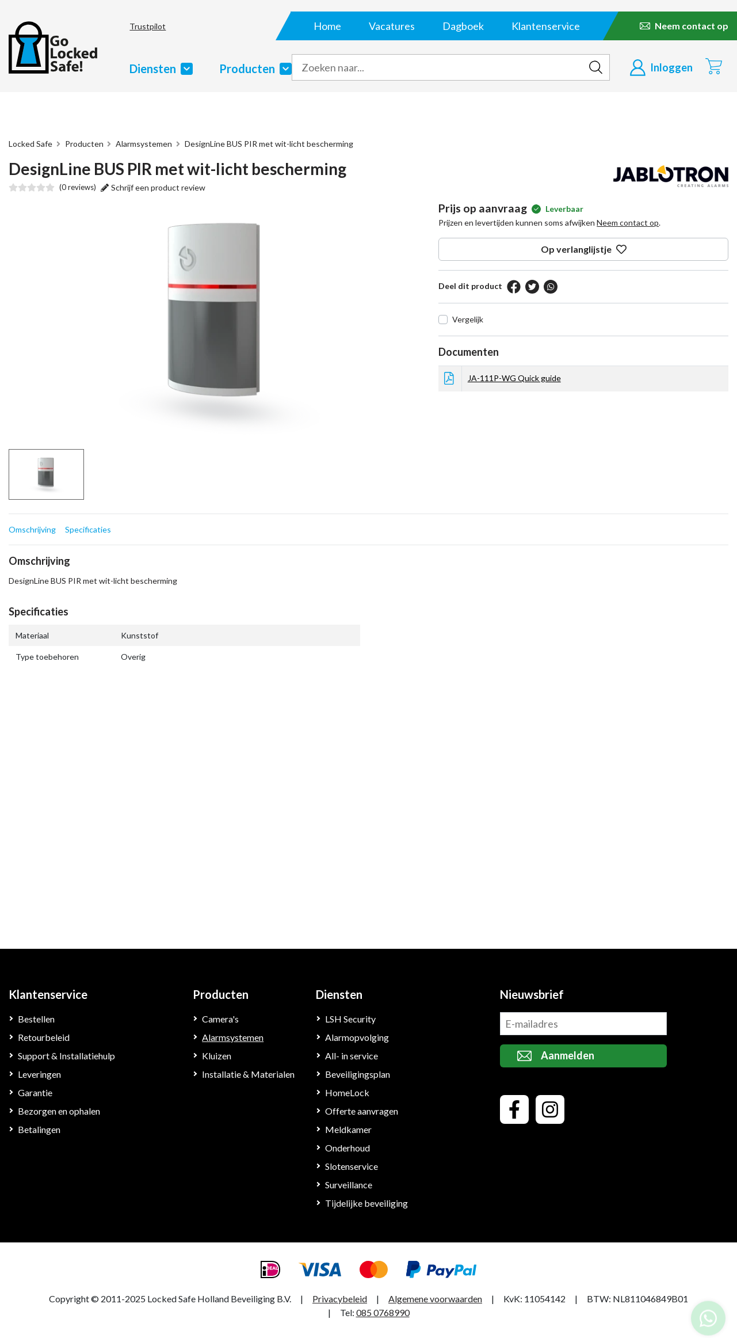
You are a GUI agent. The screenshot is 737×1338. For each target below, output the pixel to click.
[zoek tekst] (436, 67)
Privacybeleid (342, 1298)
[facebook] (511, 287)
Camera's (221, 1019)
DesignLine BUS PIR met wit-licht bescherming (267, 143)
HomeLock (347, 1092)
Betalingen (40, 1129)
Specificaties (87, 529)
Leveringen (40, 1074)
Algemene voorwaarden (439, 1298)
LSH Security (352, 1019)
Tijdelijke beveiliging (366, 1203)
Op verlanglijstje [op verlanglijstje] (583, 249)
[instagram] (550, 1109)
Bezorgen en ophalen (61, 1111)
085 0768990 (383, 1312)
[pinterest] (548, 287)
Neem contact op (627, 222)
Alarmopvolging (356, 1037)
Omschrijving (32, 529)
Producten (255, 68)
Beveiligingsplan (358, 1074)
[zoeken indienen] (595, 67)
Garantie (35, 1092)
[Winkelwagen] (713, 66)
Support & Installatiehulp (67, 1055)
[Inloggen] (661, 67)
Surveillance (350, 1184)
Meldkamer (348, 1129)
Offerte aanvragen (362, 1111)
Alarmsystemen (142, 143)
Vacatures (392, 26)
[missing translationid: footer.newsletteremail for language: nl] (583, 1023)
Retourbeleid (44, 1037)
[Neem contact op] (683, 26)
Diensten (158, 68)
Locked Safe (31, 143)
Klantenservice (545, 26)
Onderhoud (348, 1148)
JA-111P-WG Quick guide (514, 377)
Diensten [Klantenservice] (340, 994)
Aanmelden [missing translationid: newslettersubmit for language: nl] (555, 1055)
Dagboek (463, 26)
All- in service (352, 1055)
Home (327, 26)
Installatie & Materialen (248, 1074)
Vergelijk (467, 319)
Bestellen (37, 1019)
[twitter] (530, 287)
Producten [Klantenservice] (221, 994)
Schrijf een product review (152, 187)
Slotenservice (352, 1166)
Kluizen (217, 1055)
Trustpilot (142, 26)
